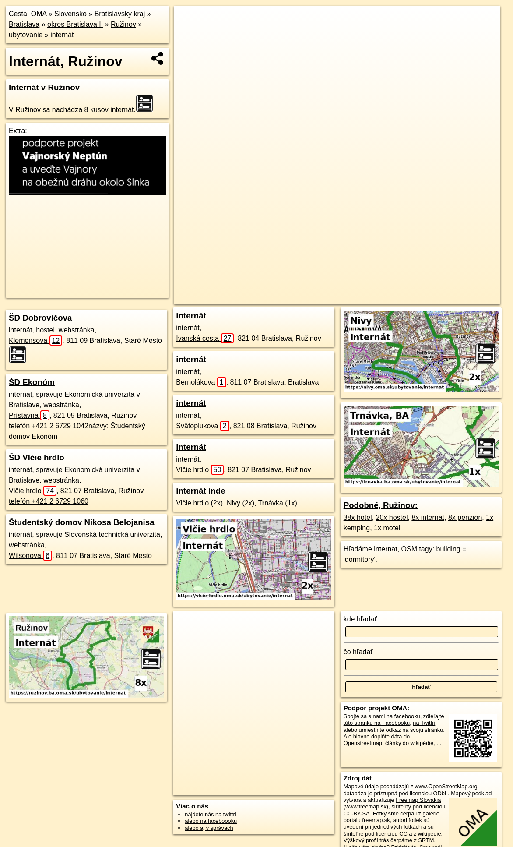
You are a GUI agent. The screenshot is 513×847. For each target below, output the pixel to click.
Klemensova (35, 340)
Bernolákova (201, 382)
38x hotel (358, 517)
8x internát (427, 517)
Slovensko (70, 14)
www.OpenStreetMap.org (446, 786)
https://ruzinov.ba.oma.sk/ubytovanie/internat (447, 297)
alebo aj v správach (209, 828)
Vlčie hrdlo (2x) (199, 503)
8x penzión (465, 517)
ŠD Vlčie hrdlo (36, 457)
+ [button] (189, 20)
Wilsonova (30, 556)
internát (62, 35)
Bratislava (24, 24)
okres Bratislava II (75, 24)
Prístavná (29, 415)
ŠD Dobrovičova (40, 317)
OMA (39, 14)
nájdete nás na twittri (210, 814)
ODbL (440, 793)
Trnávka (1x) (277, 503)
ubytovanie (25, 35)
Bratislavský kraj (120, 14)
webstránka (77, 330)
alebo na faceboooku (211, 821)
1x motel (387, 528)
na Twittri (424, 723)
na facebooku (403, 716)
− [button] (189, 34)
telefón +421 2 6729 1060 (48, 501)
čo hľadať (358, 652)
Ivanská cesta (205, 338)
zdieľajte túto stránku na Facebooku (394, 719)
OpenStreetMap (323, 297)
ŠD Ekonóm (32, 382)
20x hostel (392, 517)
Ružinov (123, 24)
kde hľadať (360, 619)
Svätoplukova (202, 426)
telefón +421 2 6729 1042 (48, 426)
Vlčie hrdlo (32, 491)
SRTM (426, 840)
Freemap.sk (367, 297)
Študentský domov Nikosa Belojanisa (82, 522)
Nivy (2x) (240, 503)
